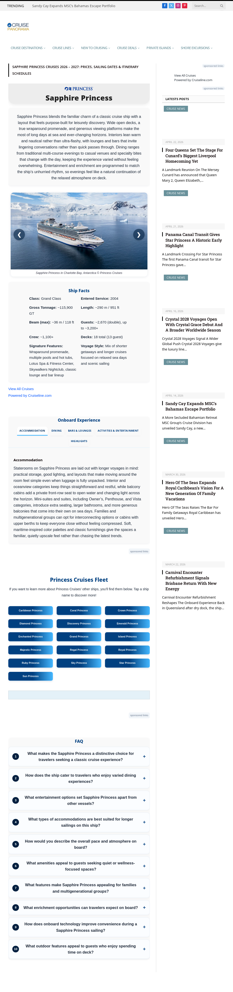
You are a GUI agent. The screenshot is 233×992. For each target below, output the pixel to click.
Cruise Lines (61, 48)
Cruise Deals (127, 48)
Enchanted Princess (30, 636)
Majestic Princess (30, 649)
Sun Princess (31, 676)
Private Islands (158, 48)
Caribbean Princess (30, 610)
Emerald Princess (127, 623)
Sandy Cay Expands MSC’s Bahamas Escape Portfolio (73, 6)
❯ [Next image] (139, 234)
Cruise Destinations (26, 48)
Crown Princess (127, 610)
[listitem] (79, 756)
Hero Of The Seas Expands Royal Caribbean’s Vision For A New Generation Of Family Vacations (194, 491)
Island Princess (127, 636)
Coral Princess (79, 610)
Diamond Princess (30, 623)
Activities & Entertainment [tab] (118, 430)
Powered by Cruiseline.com (30, 395)
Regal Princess (79, 649)
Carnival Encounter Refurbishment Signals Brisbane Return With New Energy (191, 580)
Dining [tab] (56, 430)
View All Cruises (21, 389)
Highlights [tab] (79, 441)
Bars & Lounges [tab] (79, 430)
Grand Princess (79, 636)
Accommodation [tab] (32, 430)
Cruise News (176, 109)
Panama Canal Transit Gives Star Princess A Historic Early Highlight (193, 240)
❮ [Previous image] (19, 234)
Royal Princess (127, 649)
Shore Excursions (195, 48)
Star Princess (127, 662)
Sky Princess (79, 662)
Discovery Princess (79, 623)
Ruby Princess (30, 662)
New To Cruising (94, 48)
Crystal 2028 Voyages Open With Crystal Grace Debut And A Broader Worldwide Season (194, 324)
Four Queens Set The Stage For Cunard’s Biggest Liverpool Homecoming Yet (194, 155)
